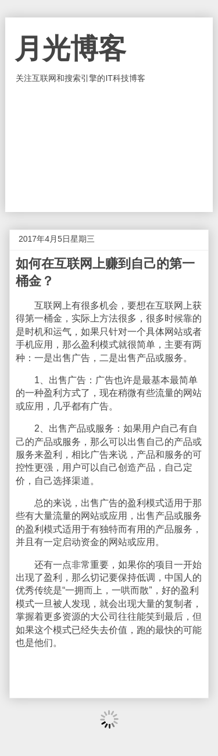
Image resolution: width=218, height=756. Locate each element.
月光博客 (70, 48)
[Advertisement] (109, 148)
